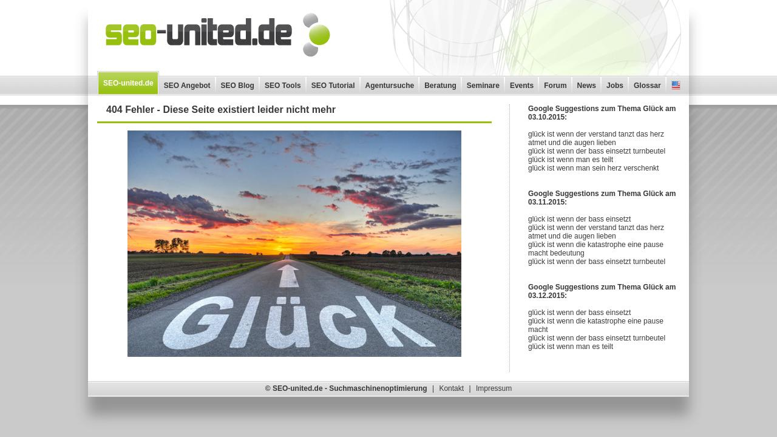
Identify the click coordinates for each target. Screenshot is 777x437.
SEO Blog (237, 85)
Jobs (614, 85)
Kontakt (451, 388)
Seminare (483, 85)
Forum (555, 85)
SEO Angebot (187, 85)
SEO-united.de (128, 83)
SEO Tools (283, 85)
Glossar (647, 85)
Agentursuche (390, 85)
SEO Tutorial (333, 85)
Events (522, 85)
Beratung (440, 85)
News (586, 85)
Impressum (494, 388)
